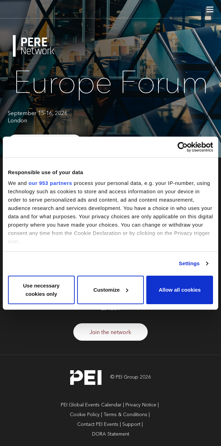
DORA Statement (110, 434)
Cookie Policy (85, 414)
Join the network (110, 332)
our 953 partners (50, 183)
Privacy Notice (140, 405)
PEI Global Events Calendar (91, 405)
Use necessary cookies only (41, 290)
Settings (189, 263)
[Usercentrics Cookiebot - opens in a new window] (182, 147)
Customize (110, 290)
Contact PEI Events (97, 424)
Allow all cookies (180, 290)
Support (131, 424)
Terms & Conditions (125, 414)
